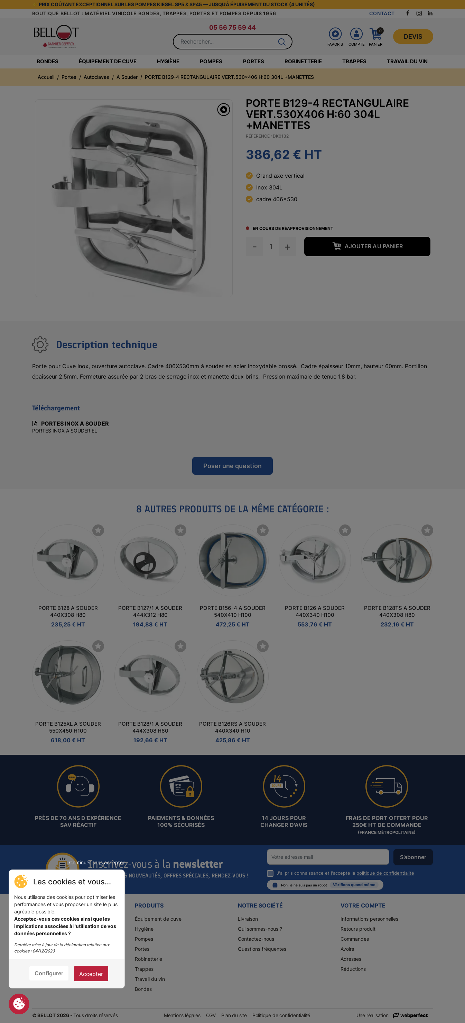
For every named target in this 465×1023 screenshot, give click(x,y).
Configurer (49, 973)
